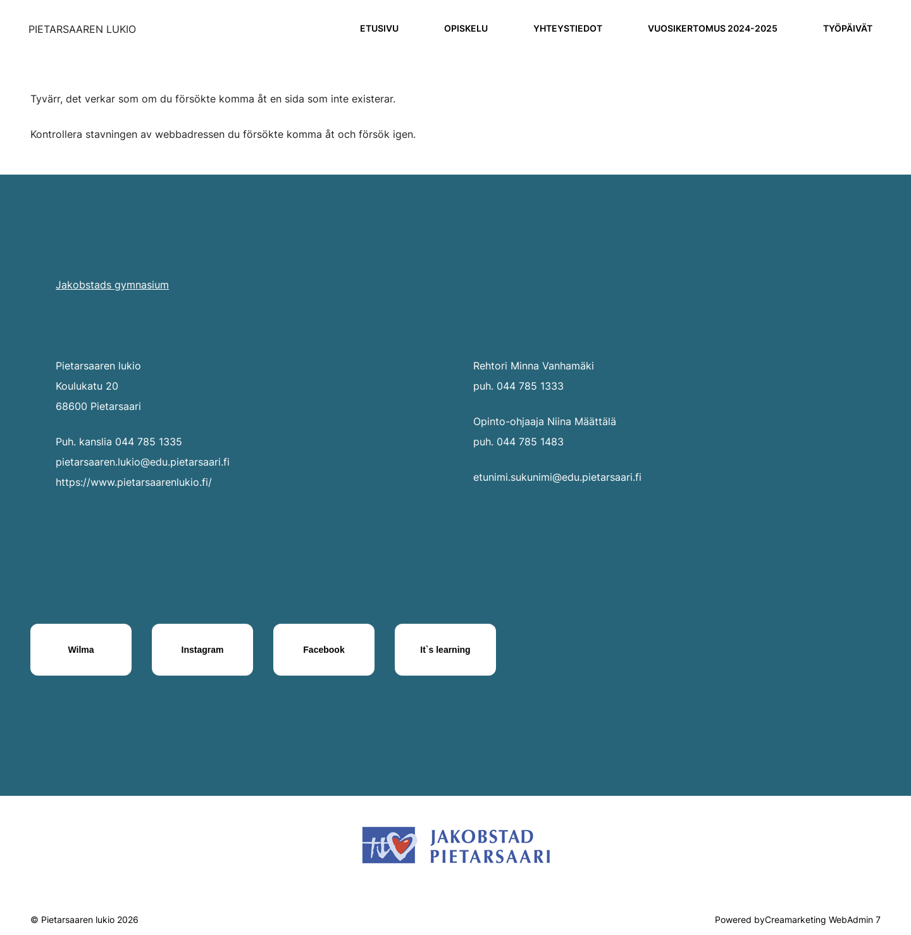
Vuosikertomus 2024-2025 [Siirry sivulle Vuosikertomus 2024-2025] (713, 28)
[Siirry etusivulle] (82, 29)
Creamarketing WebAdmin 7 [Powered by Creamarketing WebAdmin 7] (823, 919)
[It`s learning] (445, 650)
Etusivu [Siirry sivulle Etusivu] (379, 28)
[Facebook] (324, 650)
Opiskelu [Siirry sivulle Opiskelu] (466, 28)
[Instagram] (202, 650)
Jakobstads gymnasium (112, 284)
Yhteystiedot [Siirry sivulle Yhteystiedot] (567, 28)
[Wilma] (81, 650)
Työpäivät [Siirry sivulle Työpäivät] (847, 28)
